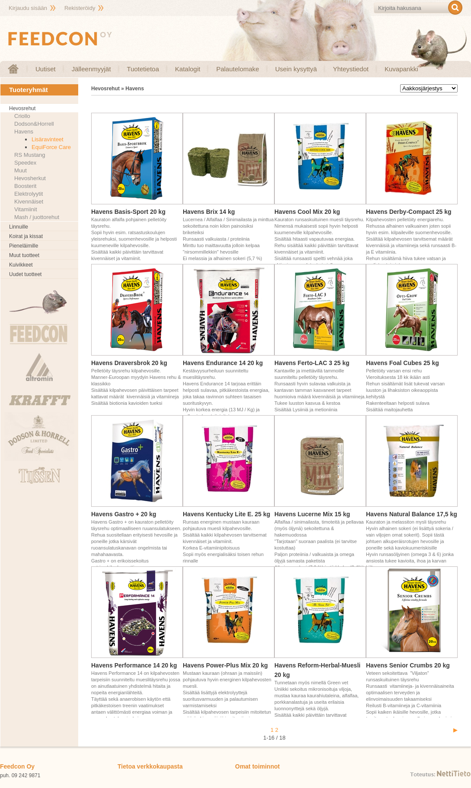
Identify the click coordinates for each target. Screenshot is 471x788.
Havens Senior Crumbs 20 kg (408, 665)
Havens (23, 131)
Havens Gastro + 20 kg (123, 514)
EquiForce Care (51, 147)
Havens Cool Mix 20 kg (307, 211)
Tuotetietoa (143, 69)
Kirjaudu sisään (28, 8)
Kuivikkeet (21, 265)
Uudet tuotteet (25, 274)
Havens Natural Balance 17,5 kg (411, 514)
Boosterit (25, 186)
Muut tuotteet (24, 255)
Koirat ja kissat (26, 236)
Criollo (22, 116)
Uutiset (45, 69)
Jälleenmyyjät (91, 69)
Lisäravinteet (48, 139)
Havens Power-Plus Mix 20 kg (225, 665)
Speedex (25, 162)
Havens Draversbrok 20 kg (129, 362)
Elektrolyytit (28, 194)
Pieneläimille (23, 246)
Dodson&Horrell (34, 124)
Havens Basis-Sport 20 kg (128, 211)
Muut (20, 170)
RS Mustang (29, 155)
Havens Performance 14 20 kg (134, 665)
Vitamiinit (25, 209)
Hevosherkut (30, 178)
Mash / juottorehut (36, 217)
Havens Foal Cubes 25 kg (402, 362)
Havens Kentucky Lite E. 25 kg (226, 514)
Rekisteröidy (79, 8)
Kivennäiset (28, 201)
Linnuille (18, 227)
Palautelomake (237, 69)
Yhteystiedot (351, 69)
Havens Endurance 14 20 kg (223, 362)
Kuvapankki (401, 69)
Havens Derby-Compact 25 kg (409, 211)
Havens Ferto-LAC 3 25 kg (312, 362)
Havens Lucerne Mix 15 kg (312, 514)
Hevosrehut (22, 108)
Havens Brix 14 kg (209, 211)
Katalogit (187, 69)
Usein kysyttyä (296, 69)
